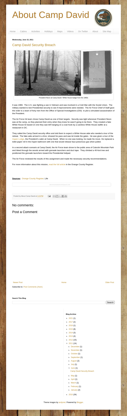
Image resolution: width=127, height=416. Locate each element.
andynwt (62, 402)
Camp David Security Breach (33, 45)
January (74, 390)
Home (12, 31)
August (74, 361)
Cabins (23, 31)
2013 (71, 336)
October (74, 354)
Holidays (48, 31)
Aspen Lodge (18, 139)
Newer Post (17, 282)
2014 (71, 333)
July (73, 364)
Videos (70, 31)
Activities (35, 31)
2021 (71, 318)
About (95, 31)
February (75, 386)
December (75, 347)
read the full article (57, 164)
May (73, 376)
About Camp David (50, 15)
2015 (71, 329)
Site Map (107, 31)
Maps (59, 31)
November (75, 350)
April (73, 379)
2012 (71, 340)
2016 (71, 325)
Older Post (109, 282)
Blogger (80, 402)
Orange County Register (33, 178)
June (73, 368)
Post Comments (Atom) (33, 287)
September (75, 357)
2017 (71, 322)
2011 (71, 343)
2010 (71, 394)
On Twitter (83, 31)
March (74, 383)
